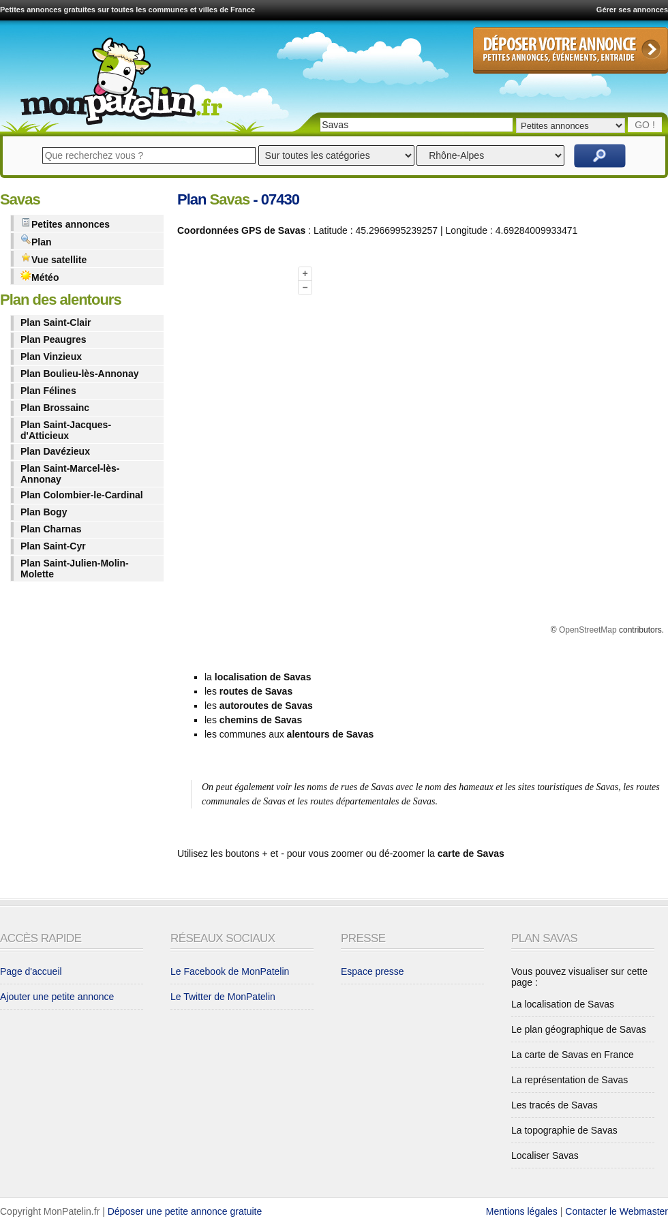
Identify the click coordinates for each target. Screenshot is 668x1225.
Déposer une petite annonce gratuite (185, 1211)
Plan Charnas (50, 529)
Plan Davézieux (55, 451)
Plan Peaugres (53, 339)
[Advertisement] (231, 451)
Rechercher (600, 156)
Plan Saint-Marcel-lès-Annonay (70, 474)
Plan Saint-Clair (55, 322)
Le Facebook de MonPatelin (229, 971)
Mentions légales (522, 1211)
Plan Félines (48, 390)
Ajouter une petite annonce (57, 996)
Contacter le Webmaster (616, 1211)
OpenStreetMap (588, 630)
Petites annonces (65, 223)
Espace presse (372, 971)
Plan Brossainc (54, 407)
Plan (36, 241)
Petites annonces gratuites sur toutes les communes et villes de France (127, 9)
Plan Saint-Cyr (53, 546)
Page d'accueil (31, 971)
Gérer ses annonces (632, 9)
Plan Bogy (43, 511)
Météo (39, 276)
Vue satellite (53, 258)
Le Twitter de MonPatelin (222, 996)
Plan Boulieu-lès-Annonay (79, 373)
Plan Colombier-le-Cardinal (81, 494)
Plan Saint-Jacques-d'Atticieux (65, 430)
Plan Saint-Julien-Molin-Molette (74, 568)
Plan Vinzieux (51, 356)
